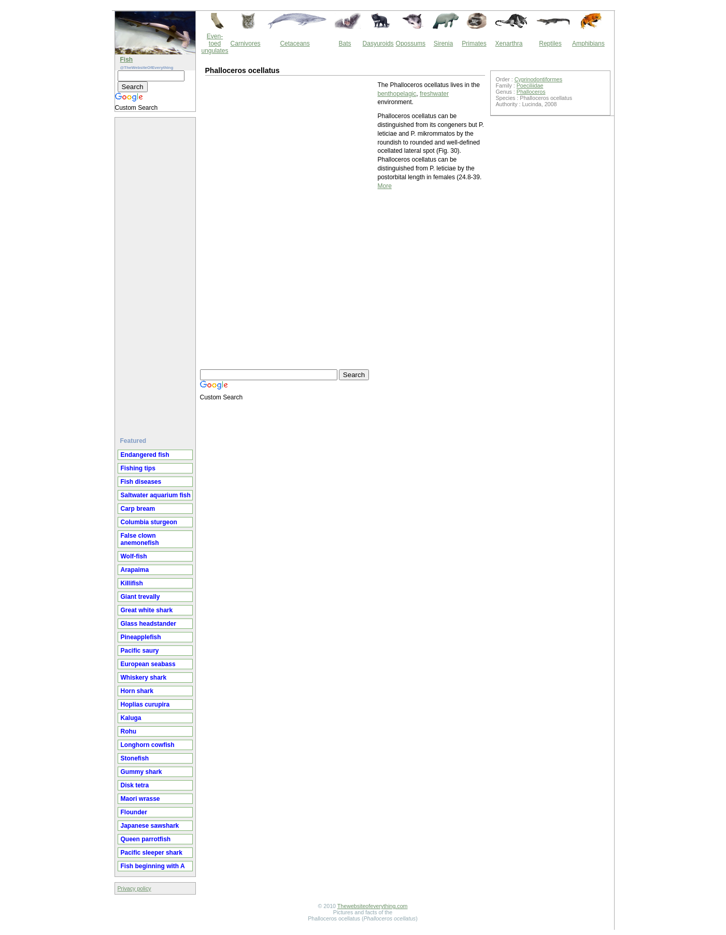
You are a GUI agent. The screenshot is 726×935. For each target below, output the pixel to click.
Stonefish (135, 758)
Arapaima (135, 569)
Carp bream (138, 508)
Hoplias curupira (145, 704)
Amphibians (588, 43)
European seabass (148, 664)
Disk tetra (135, 785)
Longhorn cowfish (148, 745)
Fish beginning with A (153, 866)
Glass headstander (148, 623)
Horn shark (137, 691)
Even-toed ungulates (215, 43)
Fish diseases (141, 481)
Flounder (134, 812)
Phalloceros (531, 92)
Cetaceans (294, 43)
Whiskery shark (144, 677)
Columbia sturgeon (149, 522)
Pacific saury (140, 650)
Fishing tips (138, 468)
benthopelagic (397, 93)
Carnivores (246, 43)
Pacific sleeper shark (151, 852)
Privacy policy (134, 888)
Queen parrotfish (146, 839)
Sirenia (443, 43)
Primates (474, 43)
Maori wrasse (140, 798)
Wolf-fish (134, 556)
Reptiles (550, 43)
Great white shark (147, 610)
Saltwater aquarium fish (156, 495)
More (385, 186)
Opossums (410, 43)
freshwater (434, 93)
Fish (126, 59)
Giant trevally (140, 596)
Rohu (129, 731)
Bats (345, 43)
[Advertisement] (156, 273)
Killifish (132, 583)
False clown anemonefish (140, 539)
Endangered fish (145, 454)
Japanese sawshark (150, 825)
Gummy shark (141, 771)
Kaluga (131, 718)
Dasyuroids (378, 43)
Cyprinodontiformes (538, 79)
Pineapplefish (141, 637)
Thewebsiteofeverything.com (372, 906)
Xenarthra (509, 43)
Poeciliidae (530, 85)
